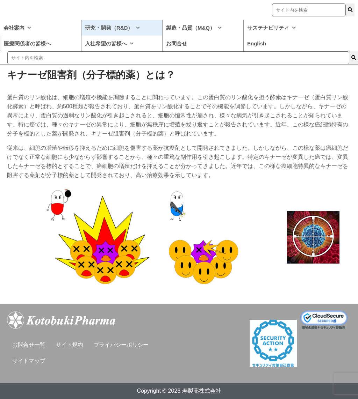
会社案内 (17, 28)
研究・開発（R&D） (113, 28)
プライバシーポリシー (121, 345)
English (256, 43)
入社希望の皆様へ (109, 43)
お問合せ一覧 (28, 345)
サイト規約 (69, 345)
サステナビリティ (271, 28)
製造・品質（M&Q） (194, 28)
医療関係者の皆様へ (27, 43)
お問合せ (176, 43)
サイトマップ (28, 361)
